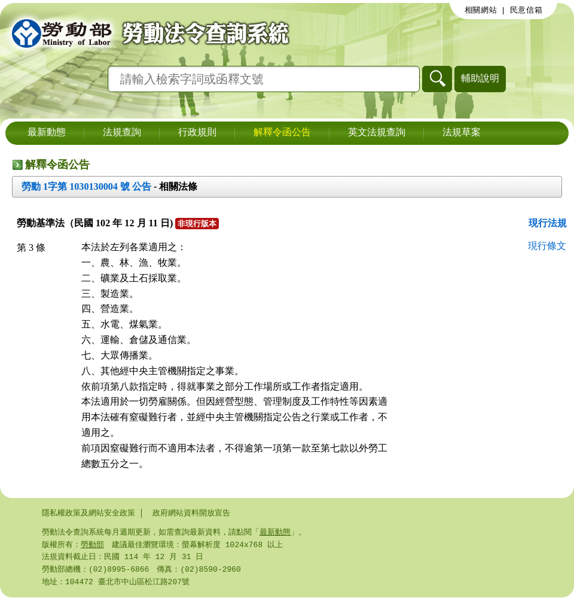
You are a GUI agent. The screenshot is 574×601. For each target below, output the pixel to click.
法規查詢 (122, 132)
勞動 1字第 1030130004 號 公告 (86, 186)
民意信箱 (526, 10)
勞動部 (92, 546)
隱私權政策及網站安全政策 (88, 513)
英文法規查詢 (376, 132)
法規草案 (461, 132)
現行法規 (548, 223)
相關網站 (481, 10)
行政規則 (197, 132)
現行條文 (547, 246)
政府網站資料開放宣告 (191, 513)
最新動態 (47, 132)
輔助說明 (480, 78)
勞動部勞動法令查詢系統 (146, 33)
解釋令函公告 (282, 132)
